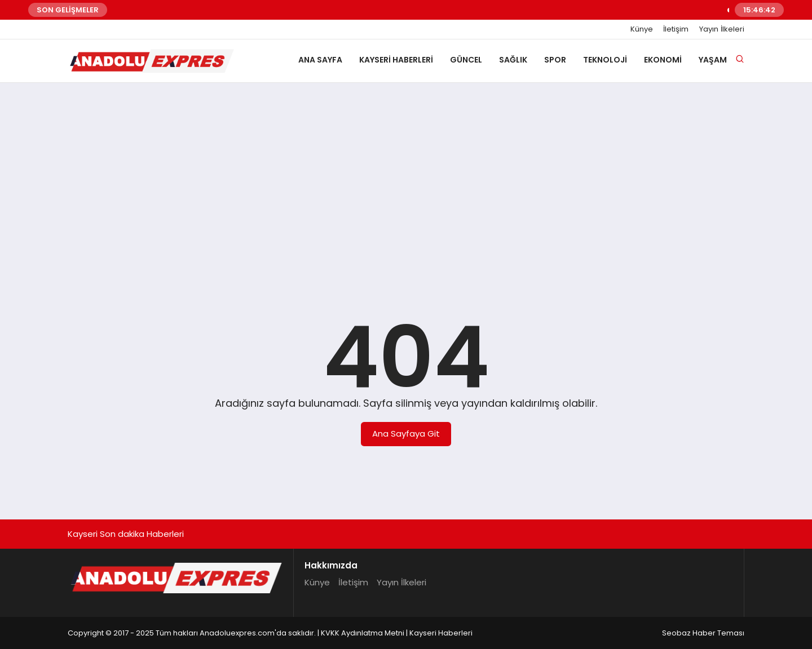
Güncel (466, 59)
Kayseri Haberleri (396, 59)
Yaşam (713, 59)
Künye (641, 29)
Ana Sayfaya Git (406, 433)
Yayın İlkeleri (721, 29)
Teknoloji (605, 59)
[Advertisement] (406, 178)
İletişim (676, 29)
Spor (555, 59)
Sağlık (513, 59)
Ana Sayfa (320, 59)
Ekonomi (663, 59)
